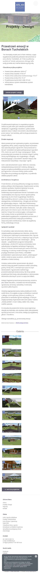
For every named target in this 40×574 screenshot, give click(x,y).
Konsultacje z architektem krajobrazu (13, 527)
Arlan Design (6, 531)
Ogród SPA (6, 523)
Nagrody (5, 506)
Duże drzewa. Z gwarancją (10, 521)
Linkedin (5, 553)
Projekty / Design (7, 504)
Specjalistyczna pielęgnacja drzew (12, 529)
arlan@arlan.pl (11, 541)
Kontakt (5, 508)
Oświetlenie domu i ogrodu (10, 525)
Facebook (5, 551)
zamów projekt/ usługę (14, 92)
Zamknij (36, 556)
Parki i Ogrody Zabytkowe (10, 517)
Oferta (4, 503)
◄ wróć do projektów (11, 489)
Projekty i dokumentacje (9, 519)
